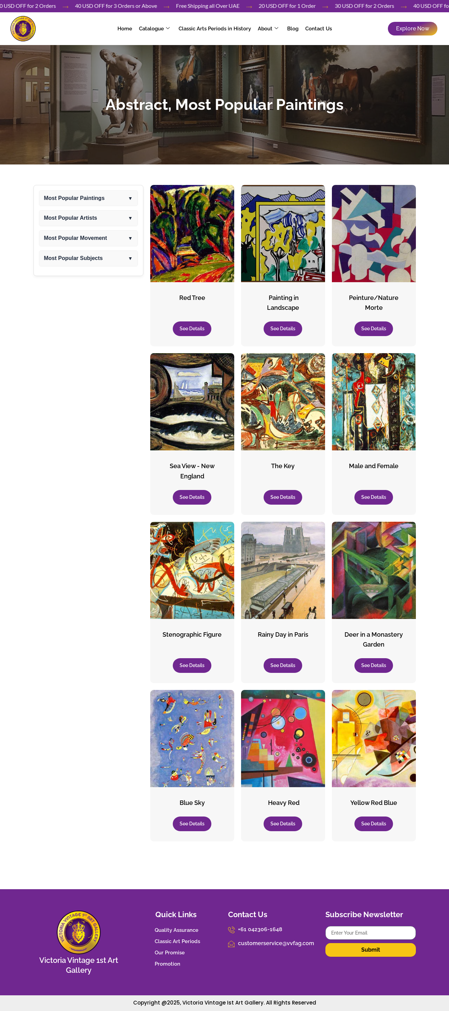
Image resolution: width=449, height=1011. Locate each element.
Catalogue (154, 29)
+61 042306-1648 (260, 929)
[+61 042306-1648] (231, 929)
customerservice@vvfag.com (276, 943)
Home (124, 29)
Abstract (137, 105)
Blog (292, 29)
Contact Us (318, 29)
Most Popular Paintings (259, 105)
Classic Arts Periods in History (215, 29)
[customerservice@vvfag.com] (231, 943)
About (268, 29)
